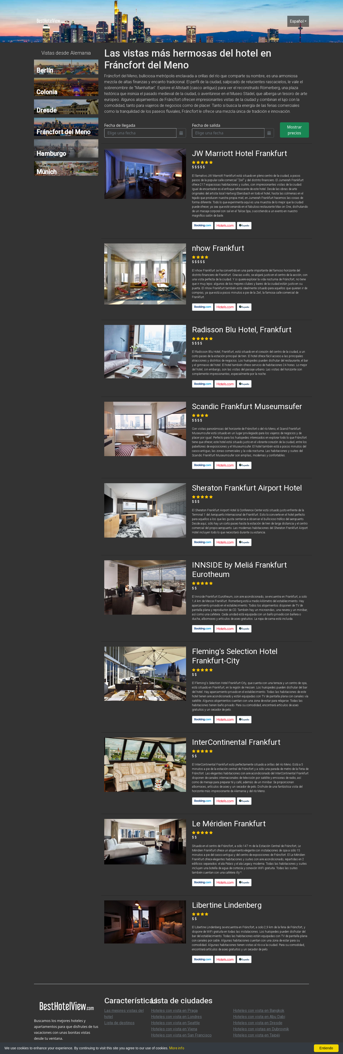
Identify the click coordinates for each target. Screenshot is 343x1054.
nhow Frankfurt (218, 248)
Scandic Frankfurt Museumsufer (247, 406)
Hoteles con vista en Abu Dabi (259, 1016)
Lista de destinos (119, 1023)
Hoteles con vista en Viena (174, 1029)
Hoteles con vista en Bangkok (258, 1010)
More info (176, 1048)
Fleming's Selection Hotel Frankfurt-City (234, 656)
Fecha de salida (206, 125)
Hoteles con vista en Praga (174, 1010)
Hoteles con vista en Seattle (175, 1023)
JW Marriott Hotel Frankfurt (239, 153)
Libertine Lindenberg (227, 905)
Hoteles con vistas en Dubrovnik (261, 1029)
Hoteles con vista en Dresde (257, 1023)
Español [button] (297, 21)
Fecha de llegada (119, 125)
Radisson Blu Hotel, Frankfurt (242, 329)
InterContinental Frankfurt (236, 742)
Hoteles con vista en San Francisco (181, 1035)
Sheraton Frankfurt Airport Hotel (247, 488)
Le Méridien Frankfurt (229, 823)
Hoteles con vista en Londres (176, 1016)
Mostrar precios (294, 130)
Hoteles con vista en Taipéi (256, 1035)
